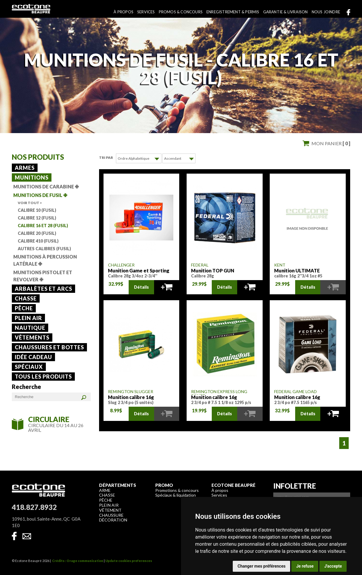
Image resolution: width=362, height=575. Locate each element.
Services (146, 11)
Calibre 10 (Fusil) (37, 210)
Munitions (32, 177)
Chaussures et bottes (49, 347)
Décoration (113, 519)
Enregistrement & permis (232, 11)
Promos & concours (181, 11)
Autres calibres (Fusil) (44, 248)
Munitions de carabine (46, 186)
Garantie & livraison (285, 11)
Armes (25, 167)
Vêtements (32, 337)
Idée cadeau (33, 357)
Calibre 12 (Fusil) (37, 217)
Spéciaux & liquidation (175, 494)
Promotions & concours (177, 489)
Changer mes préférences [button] (261, 566)
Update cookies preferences (128, 560)
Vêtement (110, 509)
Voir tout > (30, 203)
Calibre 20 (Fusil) (37, 233)
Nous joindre (326, 11)
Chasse (26, 298)
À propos (123, 11)
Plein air (28, 318)
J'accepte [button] (333, 566)
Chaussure (111, 514)
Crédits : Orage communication (77, 560)
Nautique (30, 327)
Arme (105, 489)
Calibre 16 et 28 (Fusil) (43, 225)
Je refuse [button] (304, 566)
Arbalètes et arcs (43, 288)
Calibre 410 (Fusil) (38, 240)
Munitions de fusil (40, 195)
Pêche (24, 308)
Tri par (106, 157)
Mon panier (330, 143)
